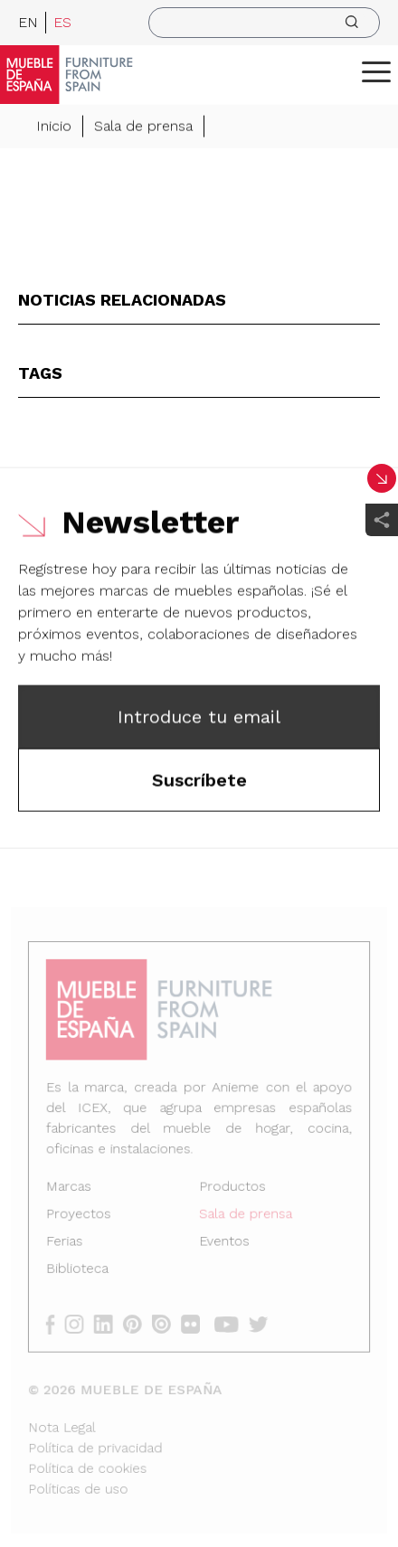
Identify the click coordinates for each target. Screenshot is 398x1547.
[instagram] (82, 1323)
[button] (376, 71)
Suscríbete (199, 781)
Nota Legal (65, 1424)
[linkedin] (110, 1323)
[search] (264, 22)
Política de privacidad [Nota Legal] (97, 1444)
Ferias (68, 1242)
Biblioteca (80, 1269)
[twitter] (262, 1323)
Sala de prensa (143, 127)
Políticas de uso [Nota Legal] (80, 1484)
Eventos (224, 1242)
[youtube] (231, 1323)
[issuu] (167, 1323)
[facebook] (59, 1323)
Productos (231, 1189)
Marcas (72, 1189)
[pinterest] (139, 1323)
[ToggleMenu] (376, 71)
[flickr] (196, 1323)
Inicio (53, 127)
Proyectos (81, 1216)
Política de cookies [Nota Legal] (89, 1465)
